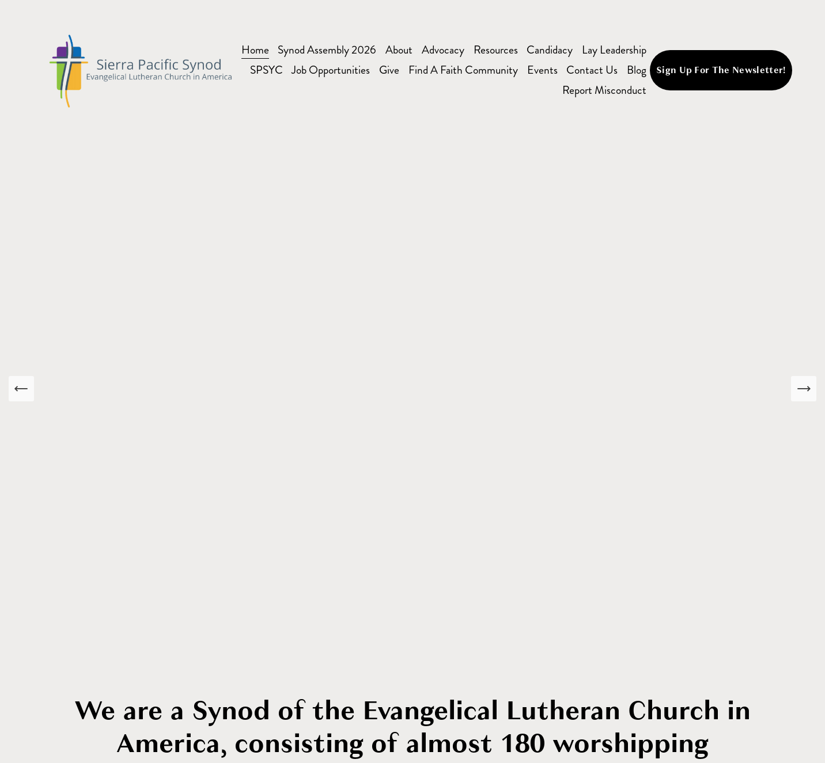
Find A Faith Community (463, 70)
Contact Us (592, 70)
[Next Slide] (803, 388)
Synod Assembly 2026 (327, 50)
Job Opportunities (331, 70)
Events (542, 70)
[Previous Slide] (21, 388)
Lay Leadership (614, 50)
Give (389, 70)
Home (255, 50)
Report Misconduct (604, 90)
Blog (636, 70)
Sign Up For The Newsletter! (721, 70)
